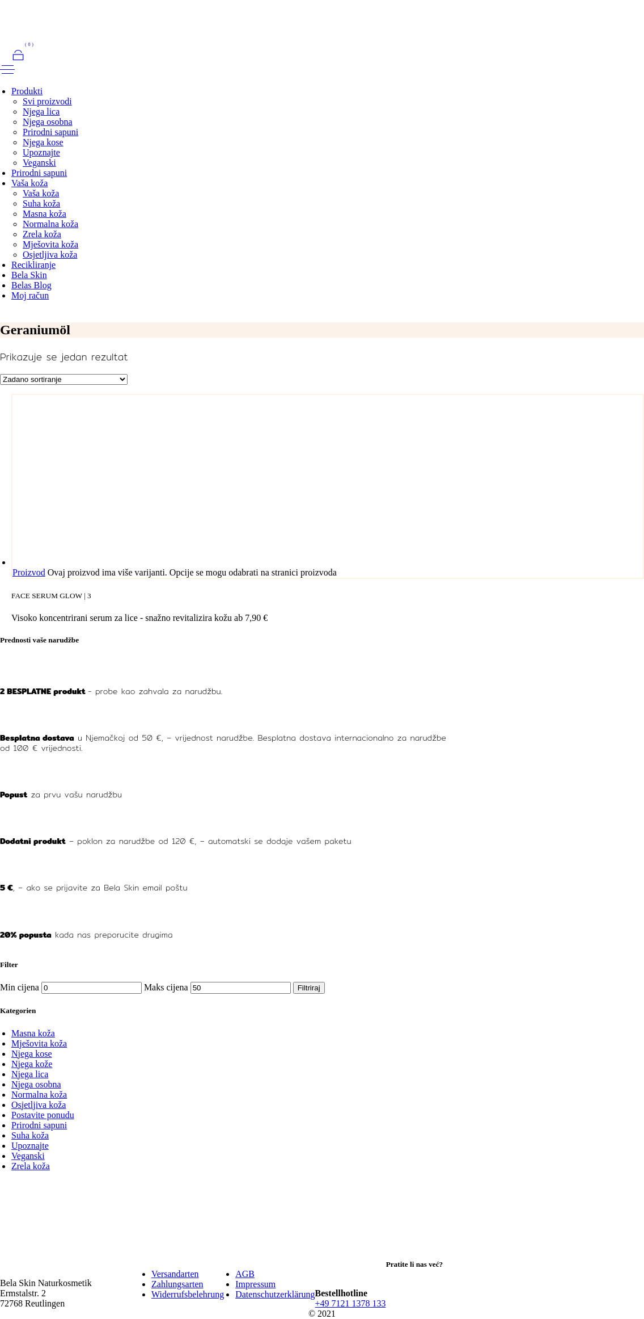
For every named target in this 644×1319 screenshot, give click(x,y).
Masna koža (33, 1033)
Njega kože (31, 1064)
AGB (245, 1274)
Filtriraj (309, 988)
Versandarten (175, 1274)
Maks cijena (166, 987)
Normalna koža (39, 1094)
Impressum (255, 1284)
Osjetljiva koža (38, 1105)
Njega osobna (36, 1084)
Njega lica (29, 1074)
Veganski (28, 1156)
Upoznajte (30, 1145)
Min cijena (19, 987)
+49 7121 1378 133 (350, 1303)
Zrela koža (30, 1166)
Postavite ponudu (42, 1115)
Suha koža (30, 1135)
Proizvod (28, 572)
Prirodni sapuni (39, 1125)
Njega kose (31, 1053)
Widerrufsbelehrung (187, 1294)
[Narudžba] (64, 379)
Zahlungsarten (177, 1284)
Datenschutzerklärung (275, 1294)
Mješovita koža (39, 1043)
